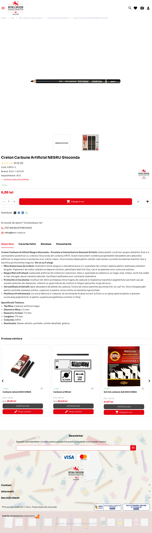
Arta (12, 18)
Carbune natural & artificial (57, 18)
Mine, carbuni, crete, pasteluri (30, 18)
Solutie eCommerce (12, 516)
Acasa (3, 18)
